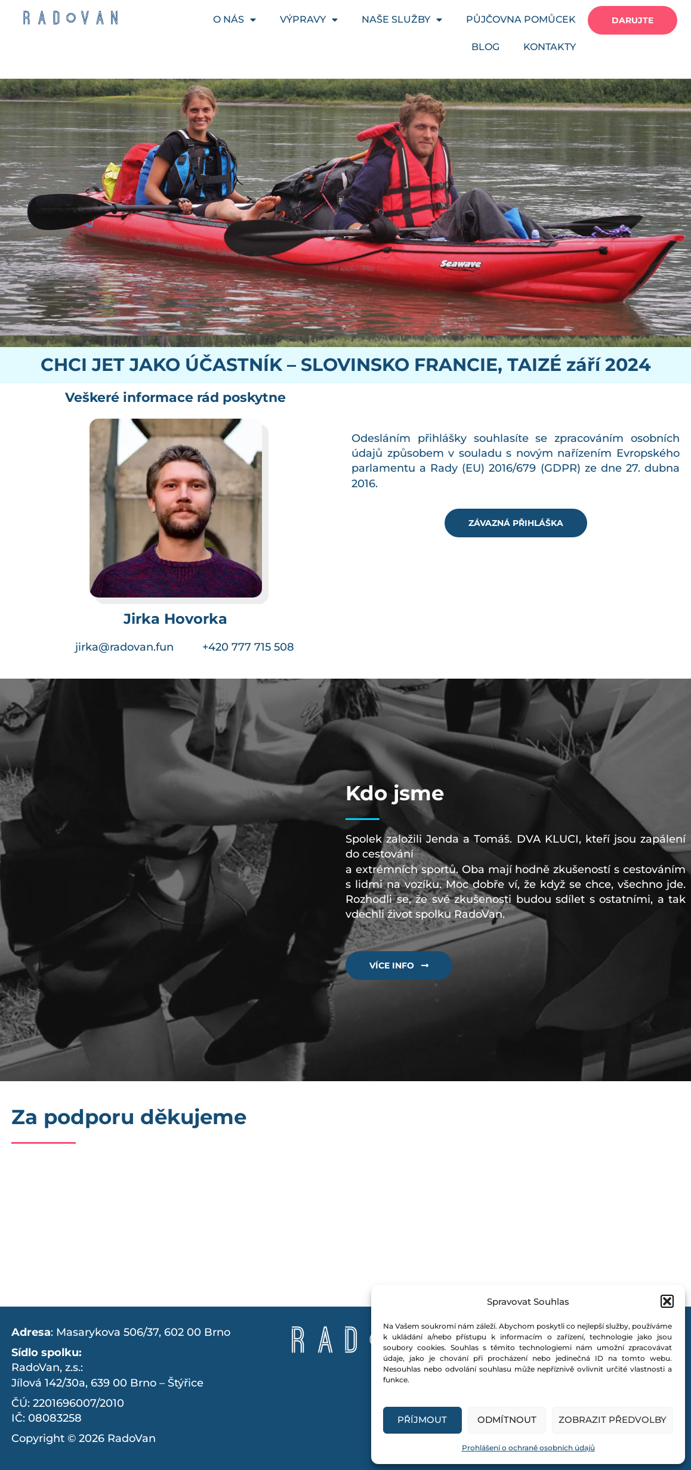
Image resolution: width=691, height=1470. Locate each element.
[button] (667, 1301)
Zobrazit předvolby (613, 1419)
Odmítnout (506, 1419)
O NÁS (234, 19)
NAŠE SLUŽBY (402, 19)
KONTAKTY (549, 46)
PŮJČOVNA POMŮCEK (521, 19)
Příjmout (422, 1419)
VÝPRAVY (309, 19)
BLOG (485, 46)
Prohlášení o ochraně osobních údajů (528, 1447)
